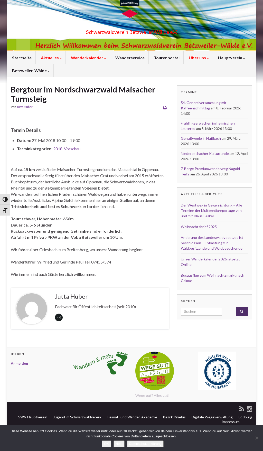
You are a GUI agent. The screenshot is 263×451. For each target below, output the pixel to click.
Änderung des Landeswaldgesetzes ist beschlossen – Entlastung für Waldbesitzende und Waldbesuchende (212, 242)
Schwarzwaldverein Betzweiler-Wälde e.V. (131, 31)
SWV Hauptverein (32, 417)
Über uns (198, 57)
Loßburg (245, 417)
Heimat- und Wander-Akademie (131, 417)
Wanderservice (130, 57)
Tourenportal (166, 57)
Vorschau (72, 148)
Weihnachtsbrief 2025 (199, 226)
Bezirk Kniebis (174, 417)
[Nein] (256, 437)
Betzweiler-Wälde (30, 70)
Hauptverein (231, 57)
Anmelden (19, 363)
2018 (57, 148)
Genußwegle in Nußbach (201, 138)
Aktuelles (51, 57)
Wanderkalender (88, 57)
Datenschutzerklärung (145, 444)
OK (106, 444)
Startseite (21, 57)
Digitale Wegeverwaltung (212, 417)
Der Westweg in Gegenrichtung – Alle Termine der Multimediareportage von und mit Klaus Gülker (211, 210)
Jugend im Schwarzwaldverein (76, 417)
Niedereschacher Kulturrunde (205, 153)
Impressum (230, 421)
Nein (119, 444)
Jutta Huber (25, 107)
